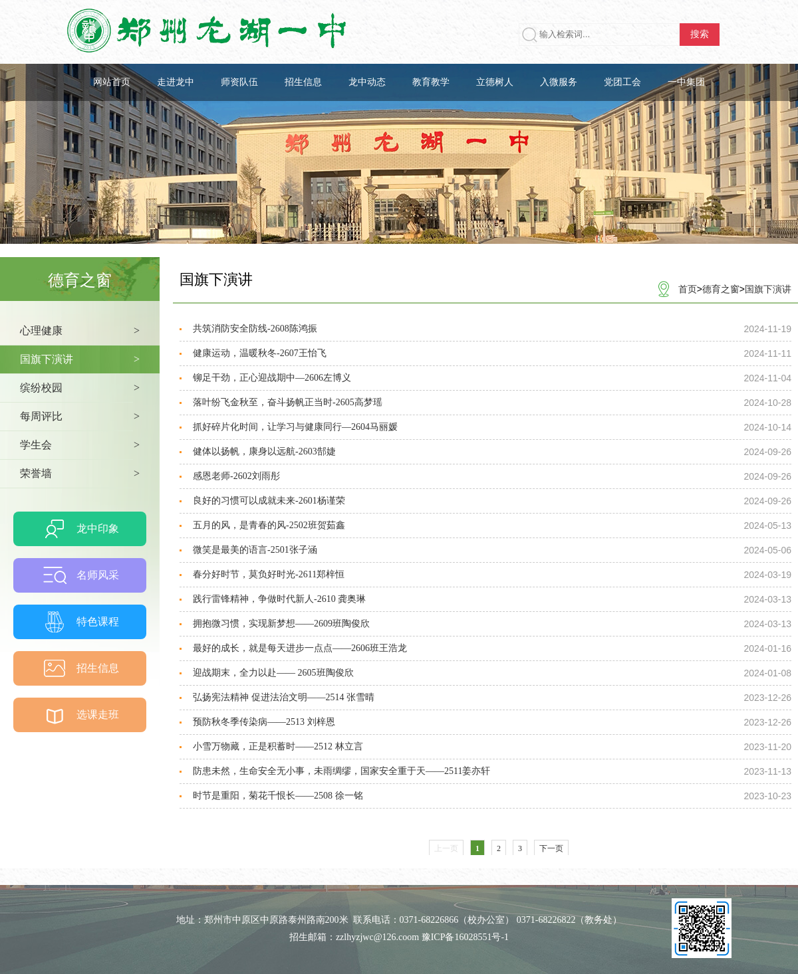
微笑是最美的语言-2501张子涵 (255, 550)
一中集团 (686, 82)
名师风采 (97, 575)
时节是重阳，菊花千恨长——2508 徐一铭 (278, 796)
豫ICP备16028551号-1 (465, 937)
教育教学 (431, 82)
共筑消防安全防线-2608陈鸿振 (255, 329)
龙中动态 (367, 82)
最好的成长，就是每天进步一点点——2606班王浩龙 (300, 648)
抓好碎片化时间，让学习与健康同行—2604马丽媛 (295, 427)
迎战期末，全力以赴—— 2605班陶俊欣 (273, 673)
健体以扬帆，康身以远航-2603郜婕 (264, 451)
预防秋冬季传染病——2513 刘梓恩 (264, 722)
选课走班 (97, 714)
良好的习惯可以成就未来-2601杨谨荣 (269, 501)
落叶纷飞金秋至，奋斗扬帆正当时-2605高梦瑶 (287, 402)
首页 (687, 289)
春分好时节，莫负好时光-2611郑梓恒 (268, 574)
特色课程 (97, 621)
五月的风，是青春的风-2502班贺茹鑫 (269, 525)
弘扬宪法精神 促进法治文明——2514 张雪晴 (283, 697)
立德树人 (494, 82)
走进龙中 (175, 82)
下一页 (551, 848)
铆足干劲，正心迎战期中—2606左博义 (272, 378)
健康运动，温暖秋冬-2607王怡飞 (260, 353)
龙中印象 (97, 528)
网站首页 (111, 82)
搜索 (699, 34)
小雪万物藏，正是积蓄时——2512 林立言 (278, 746)
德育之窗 (720, 289)
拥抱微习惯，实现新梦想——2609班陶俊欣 (281, 624)
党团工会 (622, 82)
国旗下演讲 (768, 289)
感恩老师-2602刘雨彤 (236, 476)
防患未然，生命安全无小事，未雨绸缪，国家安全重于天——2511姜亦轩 (341, 771)
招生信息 (303, 82)
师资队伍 (239, 82)
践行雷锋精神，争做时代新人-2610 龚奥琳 (279, 599)
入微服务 (558, 82)
